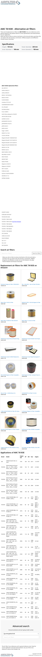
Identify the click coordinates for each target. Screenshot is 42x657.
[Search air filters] (16, 253)
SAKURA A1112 (5, 175)
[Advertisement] (21, 16)
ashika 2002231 (5, 92)
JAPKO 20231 (5, 128)
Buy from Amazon (16, 221)
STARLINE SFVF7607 (6, 214)
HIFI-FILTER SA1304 (6, 116)
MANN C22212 (5, 149)
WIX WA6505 (5, 245)
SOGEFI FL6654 (5, 212)
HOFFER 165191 (5, 119)
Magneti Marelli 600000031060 (9, 145)
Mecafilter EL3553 (6, 154)
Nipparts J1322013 (6, 164)
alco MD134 (4, 88)
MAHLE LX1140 (5, 147)
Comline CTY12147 (6, 102)
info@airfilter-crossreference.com (35, 655)
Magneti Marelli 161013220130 (9, 140)
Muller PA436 (5, 161)
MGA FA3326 (5, 156)
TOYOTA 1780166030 (7, 224)
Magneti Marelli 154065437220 (9, 138)
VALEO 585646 (5, 238)
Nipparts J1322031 (6, 166)
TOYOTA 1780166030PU (7, 226)
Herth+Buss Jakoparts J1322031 (9, 114)
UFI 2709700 (5, 233)
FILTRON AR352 (5, 109)
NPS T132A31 (5, 168)
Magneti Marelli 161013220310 (9, 142)
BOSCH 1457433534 (6, 95)
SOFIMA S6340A (5, 178)
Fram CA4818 (5, 111)
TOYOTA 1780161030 (7, 221)
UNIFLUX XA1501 (6, 236)
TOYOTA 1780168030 (7, 231)
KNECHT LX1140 (6, 133)
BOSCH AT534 (5, 97)
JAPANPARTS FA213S (7, 121)
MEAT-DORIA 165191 (7, 152)
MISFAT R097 (5, 159)
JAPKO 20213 (5, 126)
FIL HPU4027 (5, 107)
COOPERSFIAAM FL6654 (7, 104)
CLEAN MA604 (5, 100)
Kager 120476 (5, 130)
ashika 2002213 (5, 90)
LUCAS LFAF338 (5, 135)
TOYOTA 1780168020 (7, 228)
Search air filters (37, 253)
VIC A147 (4, 243)
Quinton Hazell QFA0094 (8, 173)
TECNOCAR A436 (6, 217)
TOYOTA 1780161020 (7, 219)
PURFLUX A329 (5, 171)
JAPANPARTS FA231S (7, 123)
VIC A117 (4, 240)
